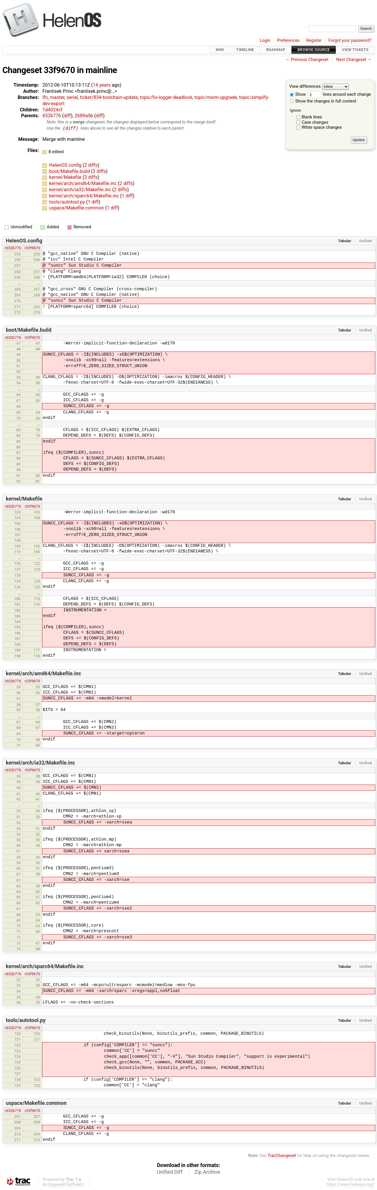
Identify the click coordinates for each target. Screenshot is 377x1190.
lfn (45, 97)
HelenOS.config (66, 165)
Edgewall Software (65, 1184)
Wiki (220, 49)
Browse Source (313, 49)
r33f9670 (32, 248)
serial (72, 97)
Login (265, 40)
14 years (101, 85)
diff (67, 115)
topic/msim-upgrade (215, 97)
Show (298, 94)
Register (314, 40)
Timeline (245, 49)
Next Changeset (351, 59)
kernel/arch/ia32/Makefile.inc (80, 190)
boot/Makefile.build (70, 171)
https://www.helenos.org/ (351, 1184)
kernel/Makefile (66, 177)
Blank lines (312, 117)
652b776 (51, 115)
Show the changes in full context (323, 101)
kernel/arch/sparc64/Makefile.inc (84, 196)
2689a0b (84, 115)
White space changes (322, 127)
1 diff (127, 196)
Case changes (315, 122)
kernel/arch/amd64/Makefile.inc (83, 183)
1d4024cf (52, 110)
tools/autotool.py (67, 202)
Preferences (288, 40)
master (57, 97)
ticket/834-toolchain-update (109, 97)
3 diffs (99, 171)
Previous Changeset (310, 59)
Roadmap (275, 49)
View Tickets (355, 49)
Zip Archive (207, 1172)
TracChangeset (281, 1155)
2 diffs (90, 165)
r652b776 (13, 248)
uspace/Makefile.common (77, 208)
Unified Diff (170, 1172)
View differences (305, 86)
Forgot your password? (349, 40)
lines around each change (339, 94)
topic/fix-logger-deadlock (166, 97)
